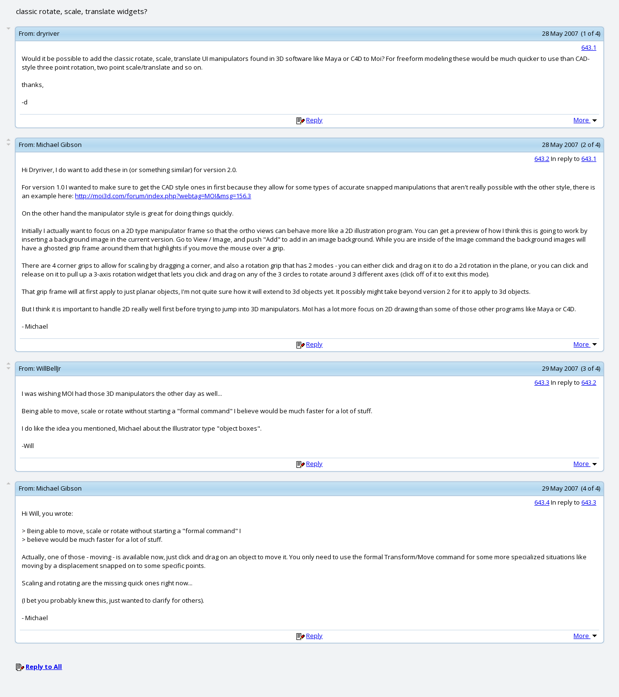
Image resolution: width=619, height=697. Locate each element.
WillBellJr (48, 368)
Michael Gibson (59, 144)
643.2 (541, 158)
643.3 (541, 382)
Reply (314, 120)
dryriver (47, 33)
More (586, 120)
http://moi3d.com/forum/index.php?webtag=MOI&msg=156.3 (163, 195)
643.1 (588, 47)
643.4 (541, 502)
